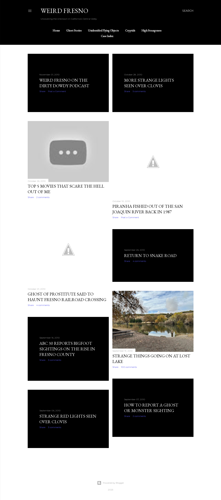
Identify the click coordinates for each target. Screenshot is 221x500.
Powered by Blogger (110, 483)
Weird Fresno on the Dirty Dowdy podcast (64, 82)
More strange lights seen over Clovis (149, 82)
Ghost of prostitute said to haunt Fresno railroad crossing (67, 296)
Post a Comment (57, 91)
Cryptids (130, 30)
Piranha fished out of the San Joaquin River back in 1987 (147, 209)
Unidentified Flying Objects (103, 30)
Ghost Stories (74, 30)
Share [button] (42, 91)
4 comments (43, 305)
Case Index (107, 36)
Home (56, 30)
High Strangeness (151, 30)
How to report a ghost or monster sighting (151, 407)
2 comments (42, 197)
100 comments (129, 367)
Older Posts (183, 460)
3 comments (54, 360)
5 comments (139, 91)
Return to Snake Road (150, 255)
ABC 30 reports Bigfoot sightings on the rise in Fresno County (67, 348)
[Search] (187, 10)
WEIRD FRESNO (64, 10)
